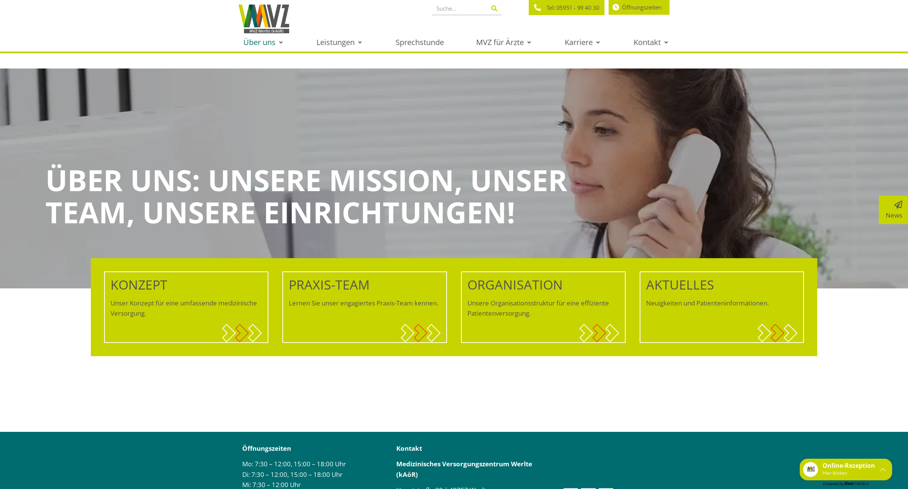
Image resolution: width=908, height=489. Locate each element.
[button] (263, 42)
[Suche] (494, 8)
